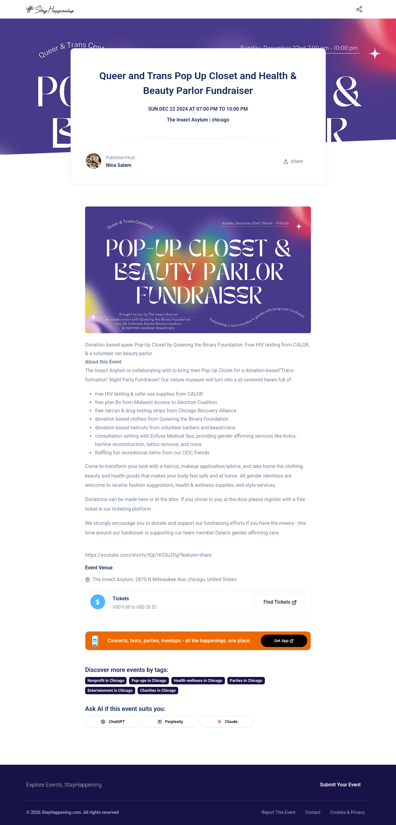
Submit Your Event (340, 785)
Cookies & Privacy (347, 812)
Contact (313, 812)
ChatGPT (112, 721)
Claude (226, 721)
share (293, 161)
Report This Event (278, 812)
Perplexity (169, 721)
